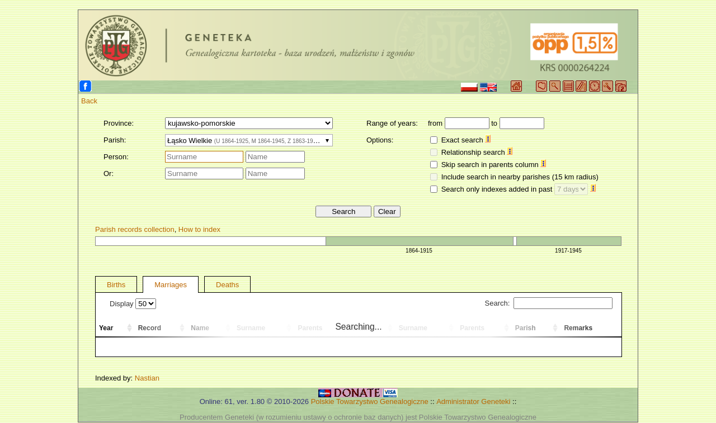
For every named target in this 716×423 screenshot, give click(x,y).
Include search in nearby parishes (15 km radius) (520, 177)
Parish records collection (135, 229)
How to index (199, 229)
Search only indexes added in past (518, 189)
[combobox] (249, 140)
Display (133, 304)
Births (116, 285)
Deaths (227, 285)
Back (89, 101)
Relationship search (477, 152)
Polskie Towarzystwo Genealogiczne (369, 401)
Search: (549, 303)
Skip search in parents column (494, 164)
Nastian (147, 378)
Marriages (170, 285)
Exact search (466, 140)
